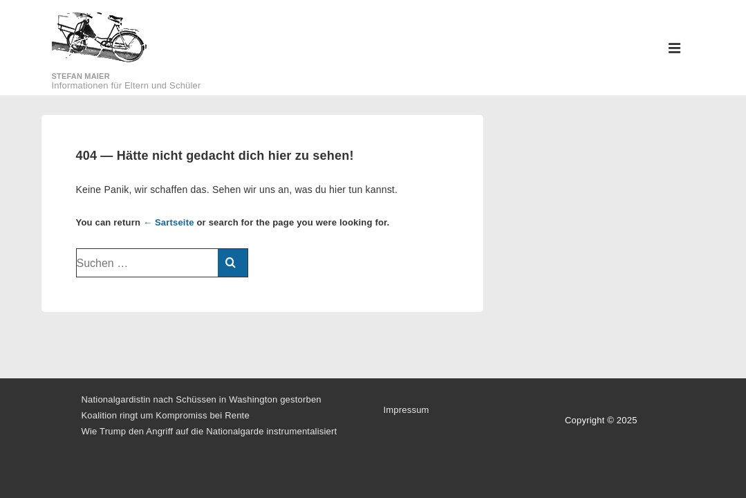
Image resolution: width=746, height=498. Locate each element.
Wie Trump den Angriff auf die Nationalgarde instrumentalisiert (209, 431)
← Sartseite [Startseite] (168, 222)
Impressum (406, 410)
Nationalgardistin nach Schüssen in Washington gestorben (201, 399)
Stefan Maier (81, 76)
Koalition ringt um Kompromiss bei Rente (166, 415)
